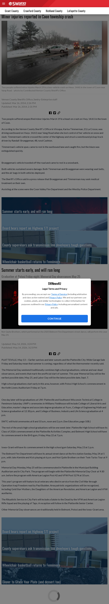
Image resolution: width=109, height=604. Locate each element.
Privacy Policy (55, 297)
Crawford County (32, 11)
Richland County (54, 11)
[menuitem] (76, 11)
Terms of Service (59, 294)
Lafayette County (76, 11)
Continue (54, 318)
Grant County (12, 11)
